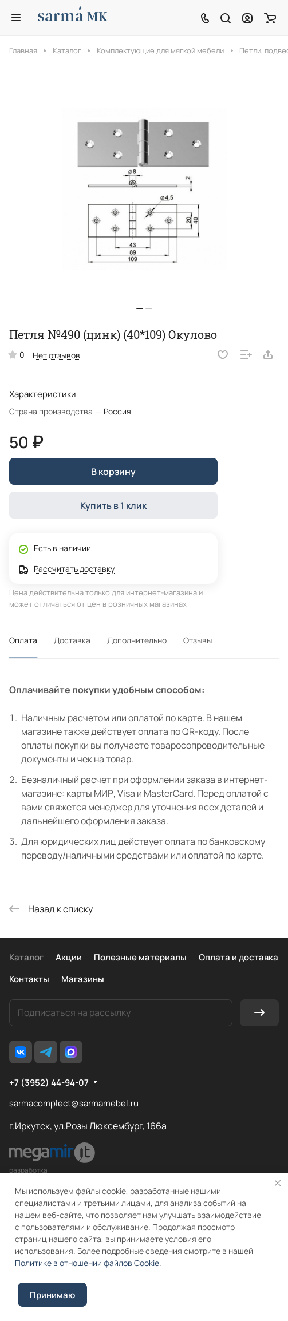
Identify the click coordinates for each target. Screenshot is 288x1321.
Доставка (72, 640)
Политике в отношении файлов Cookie (87, 1262)
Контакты (29, 979)
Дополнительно (137, 640)
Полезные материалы (140, 957)
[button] (139, 308)
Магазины (82, 979)
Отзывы (197, 640)
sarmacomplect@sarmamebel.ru (74, 1103)
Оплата (23, 640)
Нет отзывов (56, 355)
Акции (69, 957)
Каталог (26, 957)
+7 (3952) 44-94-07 (49, 1083)
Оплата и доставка (238, 957)
